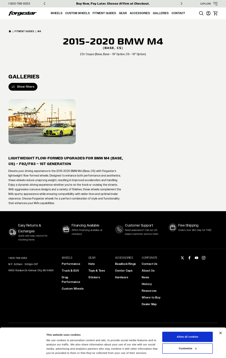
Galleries (161, 13)
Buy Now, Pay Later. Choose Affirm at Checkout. (113, 3)
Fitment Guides (104, 13)
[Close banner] (220, 321)
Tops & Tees (96, 270)
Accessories (140, 13)
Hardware (121, 277)
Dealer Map (149, 304)
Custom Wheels (77, 13)
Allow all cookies (187, 325)
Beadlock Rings (125, 264)
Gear (123, 13)
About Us (148, 270)
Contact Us (149, 264)
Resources (149, 290)
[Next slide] (181, 3)
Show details (54, 351)
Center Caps (124, 270)
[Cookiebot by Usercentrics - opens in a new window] (22, 351)
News (145, 277)
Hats (91, 264)
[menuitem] (201, 13)
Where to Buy (151, 297)
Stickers (94, 277)
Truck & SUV (70, 270)
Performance (71, 264)
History (147, 284)
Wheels (57, 13)
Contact (178, 13)
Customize (188, 336)
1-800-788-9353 (19, 3)
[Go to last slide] (44, 3)
